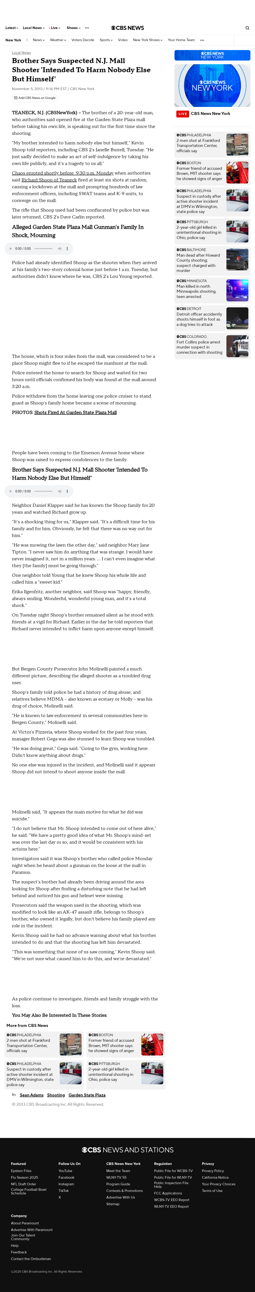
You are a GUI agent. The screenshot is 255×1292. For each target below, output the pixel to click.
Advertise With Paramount (32, 1230)
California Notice (215, 1177)
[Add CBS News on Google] (35, 98)
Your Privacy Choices (218, 1184)
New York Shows (147, 40)
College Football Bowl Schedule (28, 1191)
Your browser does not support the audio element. (39, 248)
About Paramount (25, 1223)
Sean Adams (31, 1095)
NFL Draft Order (23, 1184)
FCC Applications (168, 1193)
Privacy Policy (213, 1171)
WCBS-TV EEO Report (171, 1200)
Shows (74, 28)
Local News (34, 28)
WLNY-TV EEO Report (171, 1206)
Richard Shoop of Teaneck (49, 180)
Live (55, 28)
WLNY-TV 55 (116, 1177)
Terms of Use (212, 1191)
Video (123, 40)
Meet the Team (118, 1171)
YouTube (65, 1171)
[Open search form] (247, 28)
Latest (11, 28)
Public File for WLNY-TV (173, 1177)
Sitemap (112, 1204)
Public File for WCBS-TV (173, 1171)
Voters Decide (83, 40)
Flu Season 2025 (24, 1177)
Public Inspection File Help (171, 1184)
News (39, 40)
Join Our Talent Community (23, 1237)
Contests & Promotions (124, 1191)
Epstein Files (21, 1171)
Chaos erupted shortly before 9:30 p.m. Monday (63, 173)
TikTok (64, 1191)
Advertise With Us (120, 1197)
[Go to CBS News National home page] (127, 28)
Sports (106, 40)
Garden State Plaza (87, 1095)
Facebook (66, 1177)
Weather (58, 40)
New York (13, 40)
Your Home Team (181, 40)
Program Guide (118, 1184)
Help (15, 1245)
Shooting (56, 1095)
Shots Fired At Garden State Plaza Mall (75, 413)
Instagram (66, 1184)
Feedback (19, 1252)
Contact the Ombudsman (31, 1259)
